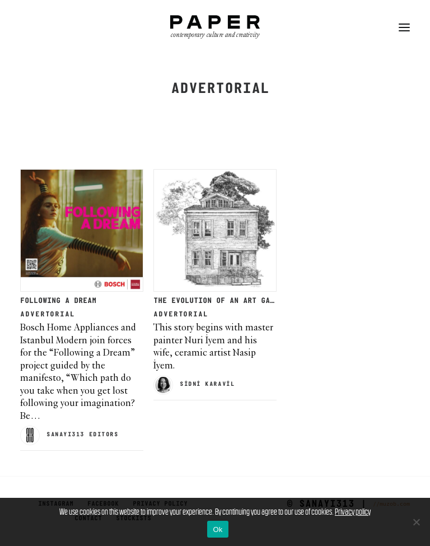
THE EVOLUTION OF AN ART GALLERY (222, 301)
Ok (217, 529)
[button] (404, 27)
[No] (416, 522)
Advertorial (47, 314)
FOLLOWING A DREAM (58, 301)
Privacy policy (353, 511)
